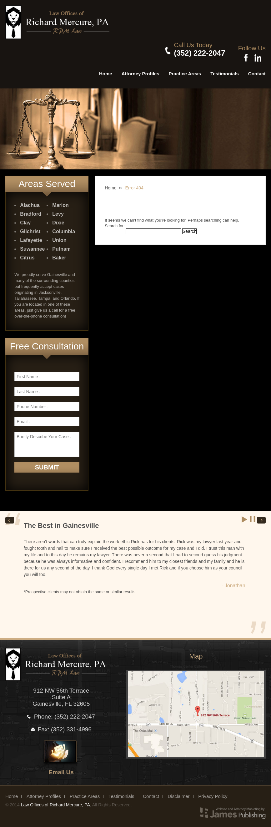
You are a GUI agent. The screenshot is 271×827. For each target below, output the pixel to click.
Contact (257, 70)
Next (261, 517)
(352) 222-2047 (196, 53)
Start (245, 516)
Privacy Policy (212, 793)
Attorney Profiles (140, 70)
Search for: (115, 222)
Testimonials (224, 70)
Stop (253, 516)
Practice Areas (185, 70)
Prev (9, 517)
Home (105, 70)
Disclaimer (178, 793)
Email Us (61, 769)
